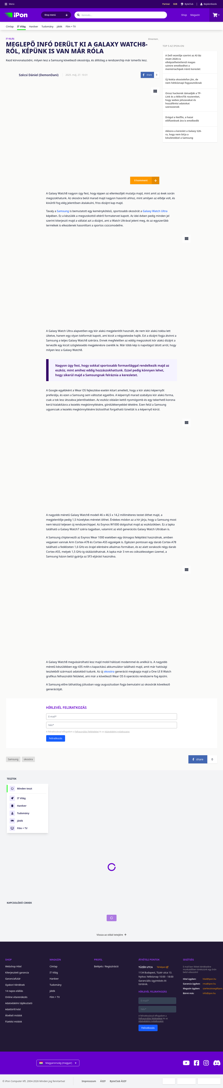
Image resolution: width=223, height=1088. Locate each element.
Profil (98, 959)
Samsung (63, 211)
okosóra (109, 671)
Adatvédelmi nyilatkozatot (117, 731)
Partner (166, 4)
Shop (184, 15)
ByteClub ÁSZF (118, 1081)
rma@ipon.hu (209, 983)
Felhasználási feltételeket (87, 731)
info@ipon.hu (209, 993)
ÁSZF (103, 1081)
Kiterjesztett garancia (17, 972)
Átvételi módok (13, 1015)
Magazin (195, 15)
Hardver (33, 26)
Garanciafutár (13, 978)
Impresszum (89, 1081)
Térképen (162, 967)
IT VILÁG (10, 38)
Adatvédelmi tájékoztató (18, 1003)
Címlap (10, 26)
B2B (175, 4)
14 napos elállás (14, 991)
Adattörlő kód (13, 1009)
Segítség (188, 959)
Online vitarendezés (16, 997)
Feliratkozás (55, 738)
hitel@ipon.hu (209, 979)
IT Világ (54, 972)
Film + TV (71, 26)
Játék (59, 26)
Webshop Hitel (13, 966)
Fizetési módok (13, 1021)
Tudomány (47, 26)
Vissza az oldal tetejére (111, 934)
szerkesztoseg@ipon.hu (211, 988)
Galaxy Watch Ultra (155, 211)
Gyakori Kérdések (15, 984)
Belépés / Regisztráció (106, 966)
